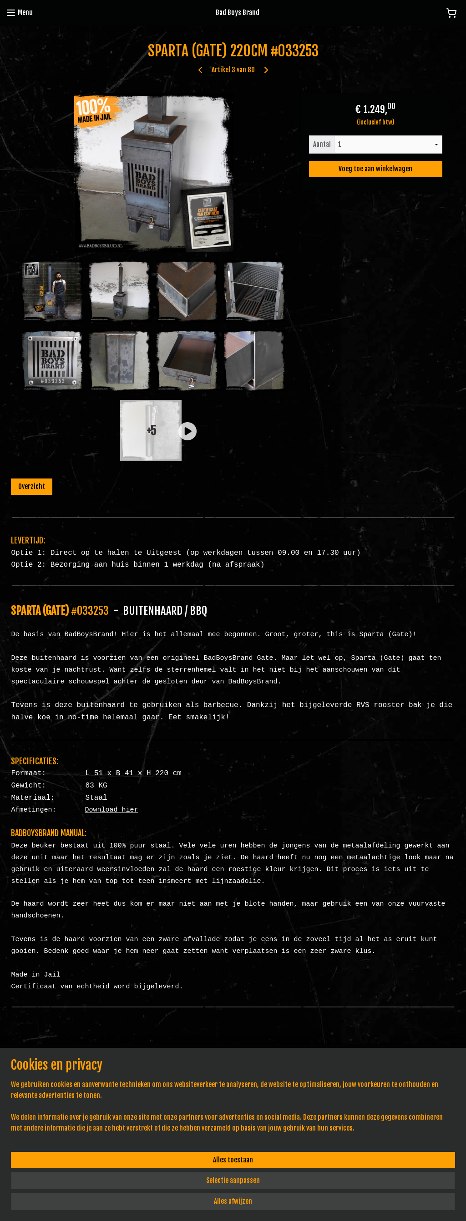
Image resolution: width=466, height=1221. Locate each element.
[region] (173, 1183)
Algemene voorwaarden (190, 1066)
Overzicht (31, 486)
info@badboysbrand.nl (39, 1086)
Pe (185, 1086)
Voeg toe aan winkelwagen (375, 168)
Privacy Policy (178, 1076)
